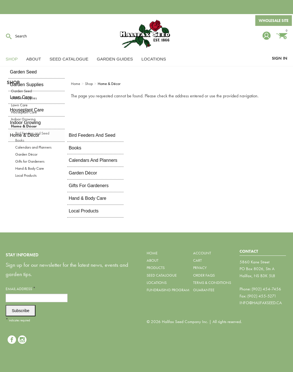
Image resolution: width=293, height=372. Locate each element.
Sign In (279, 58)
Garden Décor (26, 154)
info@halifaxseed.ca (261, 303)
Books (19, 140)
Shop (12, 59)
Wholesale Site (273, 20)
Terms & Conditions (212, 282)
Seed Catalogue (69, 59)
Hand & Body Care (29, 168)
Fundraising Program (168, 289)
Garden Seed (21, 90)
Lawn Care (19, 104)
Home (152, 253)
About (33, 59)
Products (156, 267)
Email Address (20, 289)
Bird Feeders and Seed (32, 133)
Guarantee (203, 289)
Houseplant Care (24, 112)
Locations (154, 59)
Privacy (200, 267)
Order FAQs (204, 275)
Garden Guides (115, 59)
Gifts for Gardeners (29, 161)
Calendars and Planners (33, 147)
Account (202, 253)
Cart (197, 260)
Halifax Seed (146, 33)
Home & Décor (24, 126)
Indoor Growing (23, 119)
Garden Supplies (24, 97)
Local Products (26, 175)
